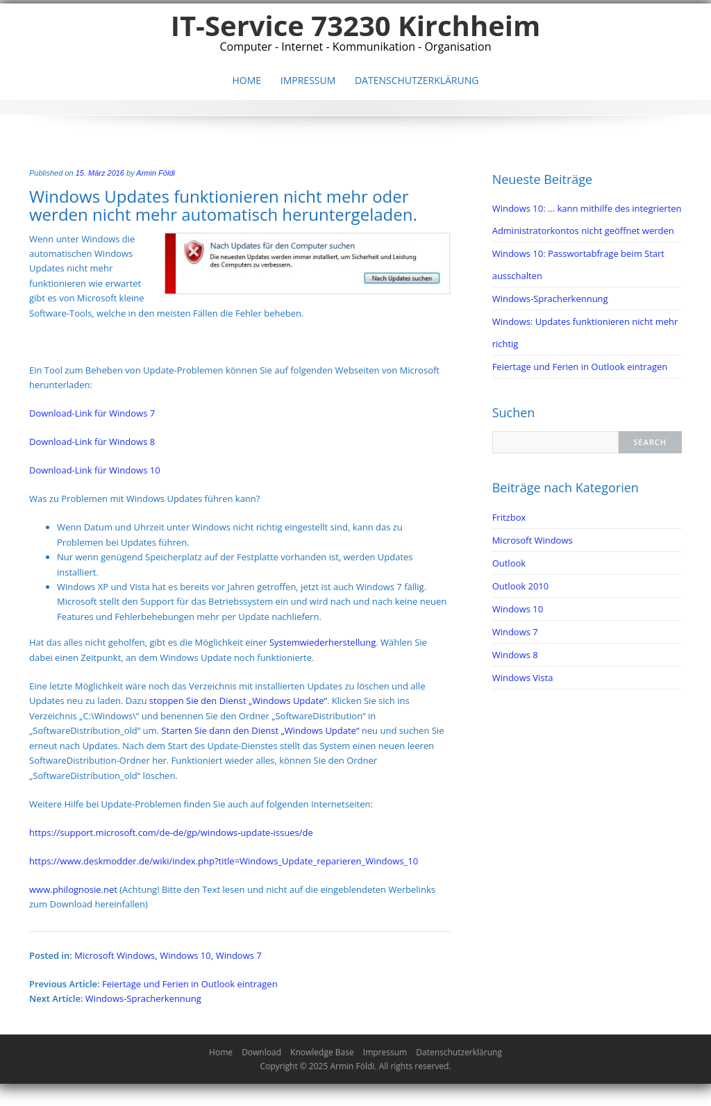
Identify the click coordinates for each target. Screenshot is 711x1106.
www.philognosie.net (74, 889)
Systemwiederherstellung (322, 642)
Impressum (308, 80)
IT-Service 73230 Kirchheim (356, 25)
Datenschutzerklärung (417, 80)
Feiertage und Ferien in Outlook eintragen (190, 984)
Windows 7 (239, 955)
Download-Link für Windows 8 (92, 441)
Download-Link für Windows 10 (94, 470)
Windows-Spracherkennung (143, 998)
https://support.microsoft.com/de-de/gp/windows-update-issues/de (171, 832)
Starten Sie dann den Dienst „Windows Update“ (260, 730)
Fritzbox (509, 517)
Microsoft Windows (114, 955)
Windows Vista (522, 677)
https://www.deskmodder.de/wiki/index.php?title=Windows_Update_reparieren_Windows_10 (223, 861)
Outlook (509, 563)
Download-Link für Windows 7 (92, 413)
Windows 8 (515, 654)
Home (247, 80)
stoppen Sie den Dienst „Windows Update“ (238, 700)
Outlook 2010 (520, 586)
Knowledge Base (322, 1052)
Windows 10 (185, 955)
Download (261, 1052)
